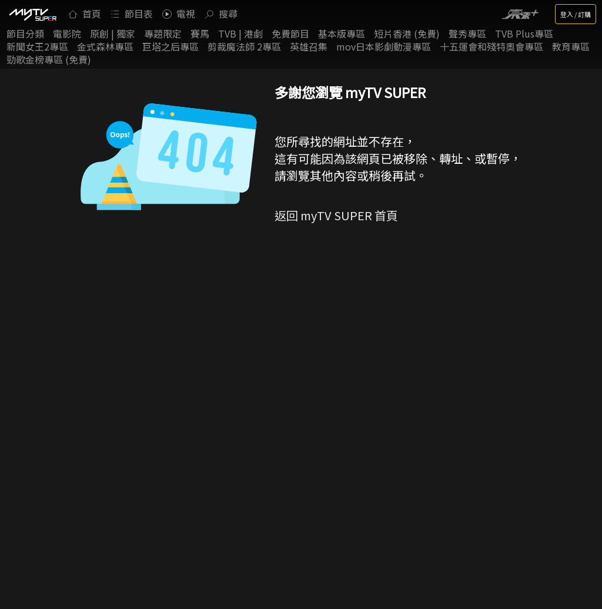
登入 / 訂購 (575, 14)
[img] (32, 14)
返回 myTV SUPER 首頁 (336, 215)
